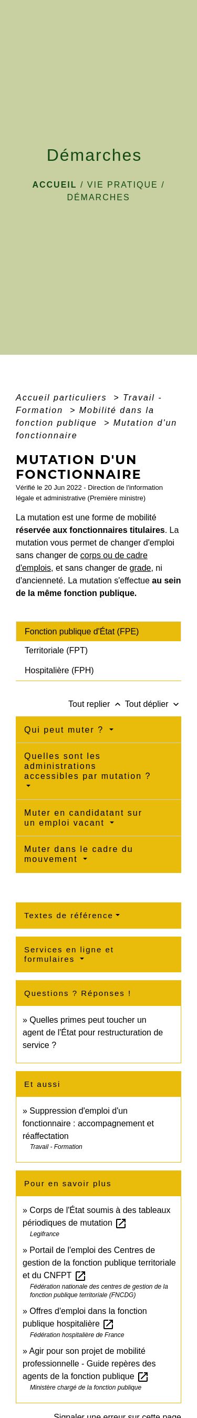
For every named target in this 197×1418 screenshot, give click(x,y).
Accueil (54, 184)
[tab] (98, 631)
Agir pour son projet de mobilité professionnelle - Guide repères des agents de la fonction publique (89, 1364)
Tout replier (96, 704)
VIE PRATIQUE (122, 184)
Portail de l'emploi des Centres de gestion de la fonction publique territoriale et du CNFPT (99, 1263)
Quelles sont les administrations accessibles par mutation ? (87, 766)
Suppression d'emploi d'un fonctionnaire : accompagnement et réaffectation (88, 1123)
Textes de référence (68, 915)
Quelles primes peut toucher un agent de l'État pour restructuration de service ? (93, 1032)
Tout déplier (153, 704)
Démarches (98, 197)
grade (140, 567)
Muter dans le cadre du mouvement (78, 854)
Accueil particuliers (63, 397)
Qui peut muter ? (65, 729)
